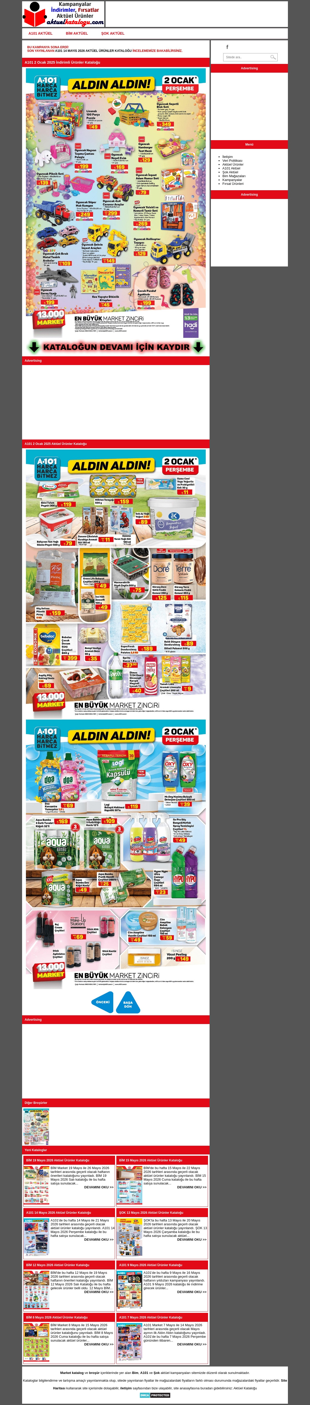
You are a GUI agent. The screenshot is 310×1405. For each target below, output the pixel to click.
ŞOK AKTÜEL (112, 33)
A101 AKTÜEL (41, 33)
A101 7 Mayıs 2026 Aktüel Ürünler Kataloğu (150, 1317)
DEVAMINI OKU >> (99, 1187)
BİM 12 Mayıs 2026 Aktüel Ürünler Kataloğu (57, 1265)
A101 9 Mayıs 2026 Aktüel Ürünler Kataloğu (150, 1265)
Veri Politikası (232, 161)
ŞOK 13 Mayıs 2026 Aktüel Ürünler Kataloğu (151, 1213)
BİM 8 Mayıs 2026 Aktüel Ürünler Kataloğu (57, 1317)
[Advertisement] (116, 402)
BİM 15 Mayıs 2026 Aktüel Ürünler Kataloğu (150, 1160)
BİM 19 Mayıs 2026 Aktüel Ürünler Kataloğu (57, 1160)
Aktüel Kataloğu (245, 1388)
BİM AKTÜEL (77, 33)
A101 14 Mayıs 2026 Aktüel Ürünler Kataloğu (93, 51)
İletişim (227, 157)
